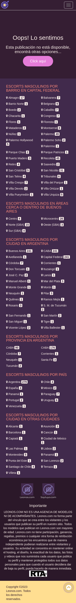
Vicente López (18, 327)
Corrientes (51, 263)
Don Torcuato (17, 269)
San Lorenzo (52, 460)
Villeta (13, 472)
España (14, 388)
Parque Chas (17, 152)
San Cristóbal (18, 170)
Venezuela (16, 406)
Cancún (49, 432)
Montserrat (51, 128)
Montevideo (16, 454)
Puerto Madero (18, 158)
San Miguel (16, 321)
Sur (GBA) (16, 230)
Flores (13, 122)
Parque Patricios (54, 152)
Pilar (47, 293)
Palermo (50, 134)
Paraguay (50, 394)
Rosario (14, 305)
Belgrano (50, 103)
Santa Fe (49, 359)
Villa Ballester (53, 327)
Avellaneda (16, 257)
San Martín (51, 315)
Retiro (13, 164)
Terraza (49, 466)
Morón (48, 287)
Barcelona (15, 432)
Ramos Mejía (52, 299)
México (49, 388)
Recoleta (50, 158)
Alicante (14, 426)
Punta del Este (18, 460)
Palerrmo (50, 146)
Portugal (14, 400)
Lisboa (48, 448)
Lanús (48, 275)
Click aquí (38, 61)
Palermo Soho (53, 140)
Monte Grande (18, 287)
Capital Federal (55, 257)
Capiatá (14, 438)
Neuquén (15, 293)
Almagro (15, 97)
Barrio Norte (17, 103)
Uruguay (49, 400)
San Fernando (18, 315)
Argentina (17, 382)
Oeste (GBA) (52, 224)
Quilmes (14, 299)
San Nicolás (52, 170)
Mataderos (16, 128)
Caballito (50, 109)
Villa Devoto (17, 188)
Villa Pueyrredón (19, 194)
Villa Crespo (17, 182)
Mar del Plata (52, 281)
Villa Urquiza (52, 194)
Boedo (13, 109)
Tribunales (51, 176)
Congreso (50, 115)
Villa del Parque (54, 182)
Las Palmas (16, 448)
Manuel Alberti (18, 281)
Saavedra (50, 164)
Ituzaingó (50, 269)
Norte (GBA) (18, 224)
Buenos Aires (19, 251)
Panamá (14, 394)
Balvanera (50, 97)
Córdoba (14, 263)
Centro (13, 218)
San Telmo (16, 176)
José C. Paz (17, 275)
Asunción (50, 426)
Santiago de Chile (20, 466)
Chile (47, 382)
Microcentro (52, 218)
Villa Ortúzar (52, 188)
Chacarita (15, 115)
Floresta (49, 122)
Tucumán (14, 365)
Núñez (13, 134)
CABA (49, 251)
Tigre (47, 321)
